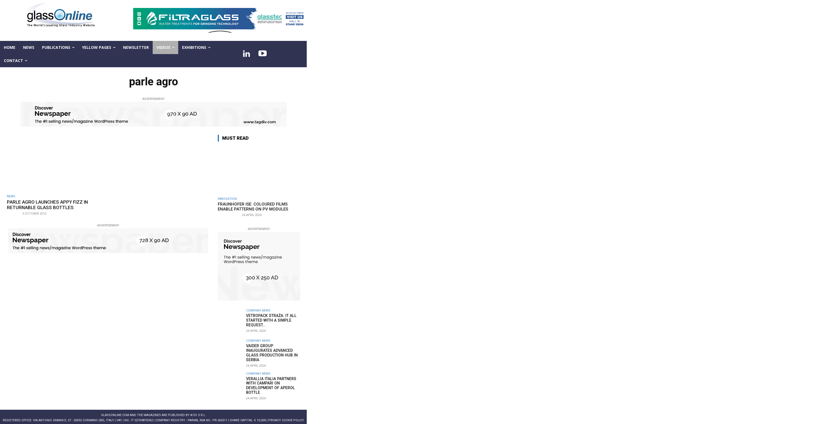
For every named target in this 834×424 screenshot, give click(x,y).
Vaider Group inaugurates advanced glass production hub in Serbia (272, 350)
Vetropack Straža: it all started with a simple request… (270, 320)
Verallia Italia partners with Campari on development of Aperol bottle (270, 383)
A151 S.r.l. (198, 412)
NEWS (11, 196)
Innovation (227, 198)
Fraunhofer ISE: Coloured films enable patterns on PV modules (253, 207)
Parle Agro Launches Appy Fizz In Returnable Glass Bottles (48, 204)
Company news (258, 310)
